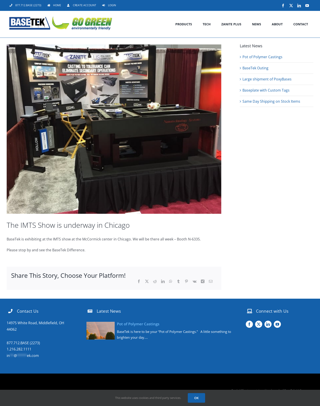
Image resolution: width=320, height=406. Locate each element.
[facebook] (249, 324)
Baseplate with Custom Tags (266, 90)
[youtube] (277, 324)
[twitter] (258, 324)
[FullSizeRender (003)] (114, 129)
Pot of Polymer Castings (262, 56)
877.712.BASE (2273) (23, 342)
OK (196, 398)
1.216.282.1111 (19, 349)
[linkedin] (268, 324)
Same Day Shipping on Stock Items (271, 101)
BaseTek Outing (255, 68)
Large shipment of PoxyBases (267, 79)
